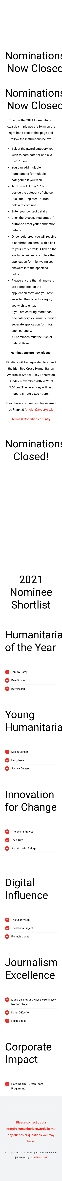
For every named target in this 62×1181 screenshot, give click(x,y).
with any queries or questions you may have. (32, 1135)
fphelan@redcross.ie (39, 409)
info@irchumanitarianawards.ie (28, 1129)
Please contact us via (31, 1122)
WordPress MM (38, 1157)
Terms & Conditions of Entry (31, 419)
